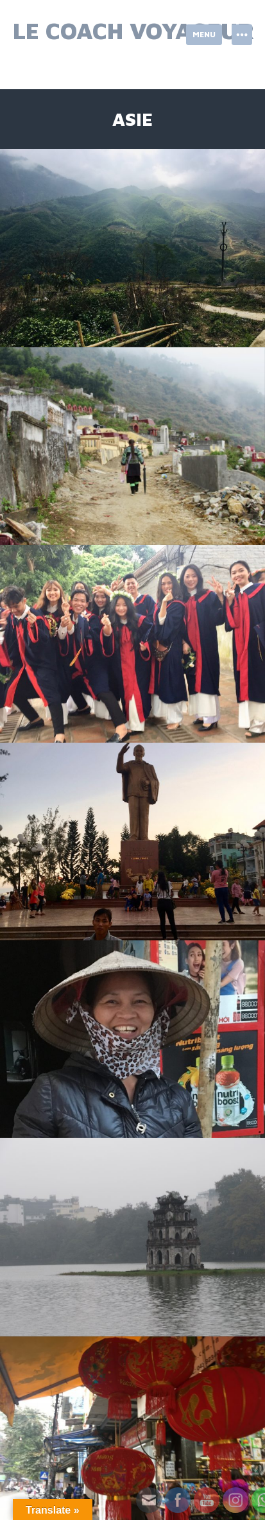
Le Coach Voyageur (134, 30)
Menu (204, 34)
